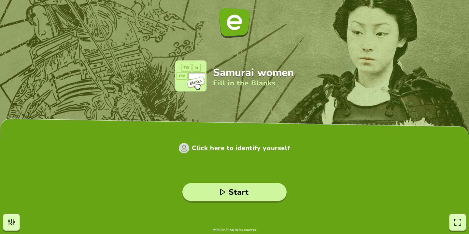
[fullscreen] (457, 222)
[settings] (11, 222)
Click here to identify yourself (241, 148)
